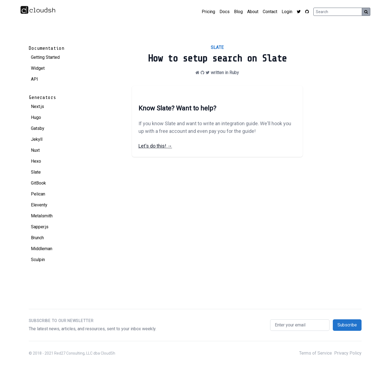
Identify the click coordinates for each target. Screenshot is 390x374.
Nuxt (35, 150)
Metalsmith (42, 215)
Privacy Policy (348, 353)
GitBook (38, 183)
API (34, 79)
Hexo (36, 161)
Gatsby (37, 128)
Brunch (37, 237)
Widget (38, 68)
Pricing (208, 11)
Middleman (41, 248)
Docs (224, 11)
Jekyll (36, 139)
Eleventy (39, 205)
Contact (270, 11)
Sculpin (38, 259)
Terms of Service (315, 353)
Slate (36, 172)
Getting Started (45, 57)
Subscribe (347, 325)
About (252, 11)
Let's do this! (155, 146)
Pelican (38, 194)
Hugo (36, 117)
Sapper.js (39, 226)
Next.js (37, 106)
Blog (238, 11)
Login (287, 11)
